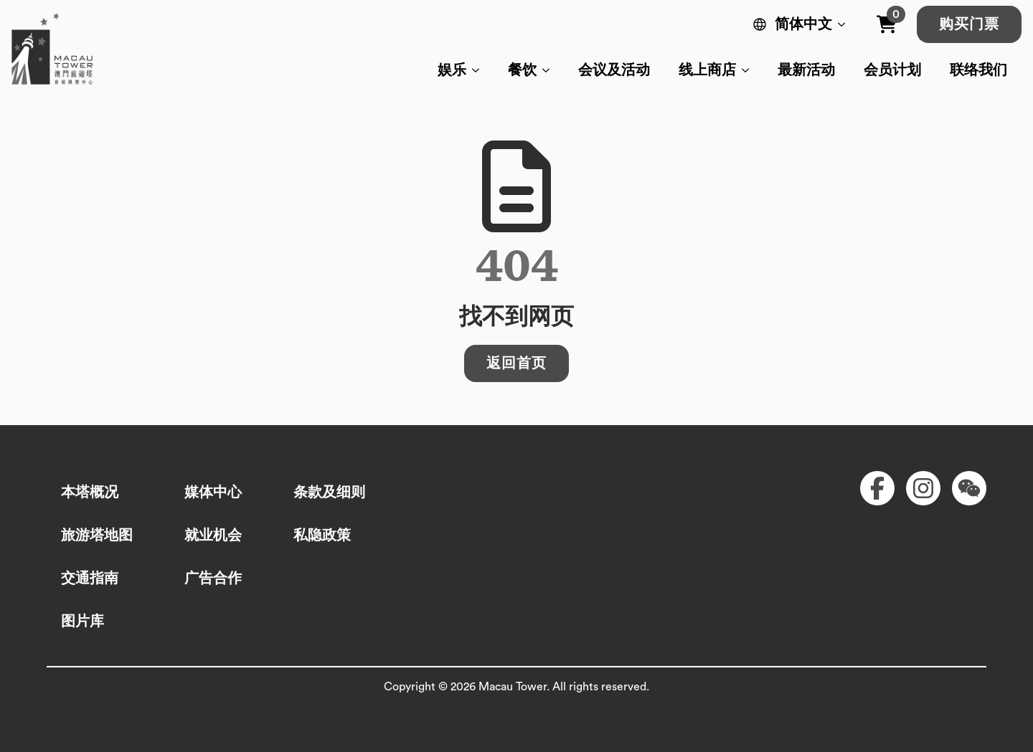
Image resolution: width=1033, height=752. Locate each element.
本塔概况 (89, 492)
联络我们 (978, 70)
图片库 (82, 621)
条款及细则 (329, 492)
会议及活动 (614, 70)
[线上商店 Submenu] (749, 70)
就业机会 (213, 535)
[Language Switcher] (844, 24)
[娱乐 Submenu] (480, 70)
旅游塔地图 (97, 535)
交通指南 (89, 578)
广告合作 (213, 578)
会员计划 (892, 70)
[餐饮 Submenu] (550, 70)
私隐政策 (322, 535)
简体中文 (803, 24)
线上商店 (707, 70)
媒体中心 (213, 492)
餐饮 (522, 70)
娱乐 (452, 70)
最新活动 (806, 70)
